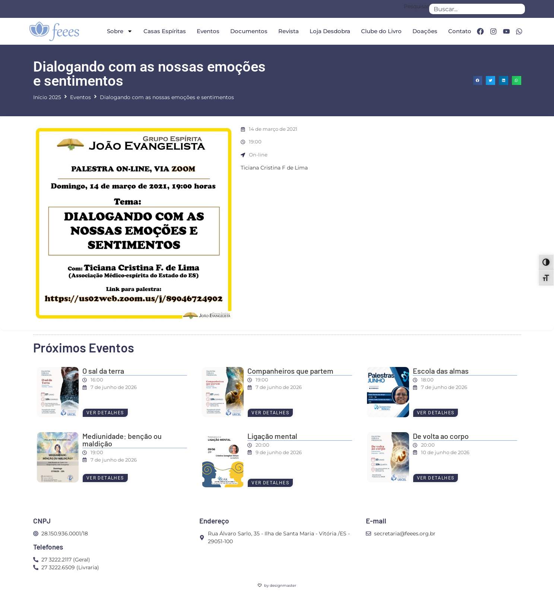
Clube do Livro (380, 31)
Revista (287, 31)
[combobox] (477, 9)
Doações (423, 31)
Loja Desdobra (328, 31)
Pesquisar (416, 7)
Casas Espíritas (163, 31)
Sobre (119, 31)
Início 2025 (47, 97)
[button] (477, 80)
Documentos (247, 31)
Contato (458, 31)
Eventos (207, 31)
